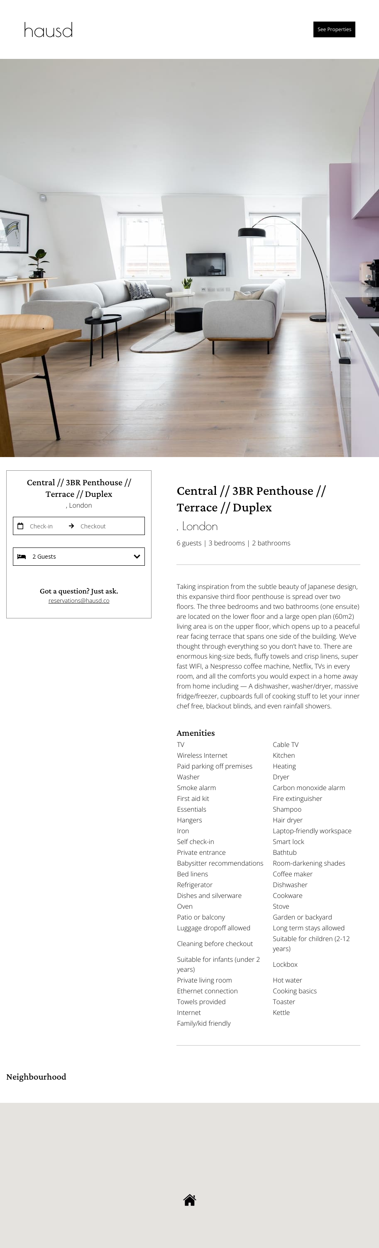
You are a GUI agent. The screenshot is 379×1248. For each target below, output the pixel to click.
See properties (334, 29)
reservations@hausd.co (79, 601)
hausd (48, 29)
